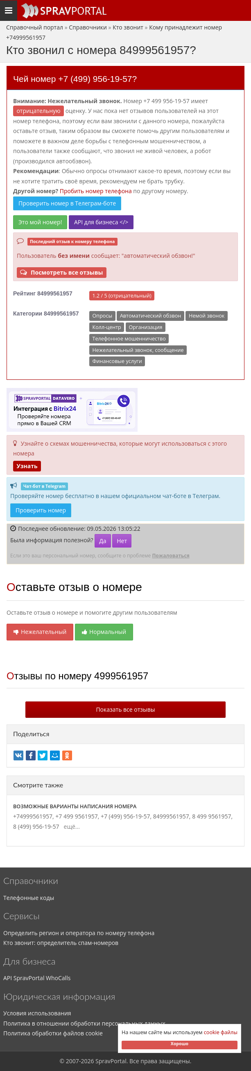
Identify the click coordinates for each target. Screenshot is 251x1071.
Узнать (26, 466)
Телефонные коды (28, 898)
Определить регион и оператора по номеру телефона (78, 933)
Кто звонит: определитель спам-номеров (60, 943)
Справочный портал (34, 27)
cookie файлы (220, 1032)
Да (102, 541)
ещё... (70, 826)
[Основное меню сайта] (63, 10)
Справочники (88, 27)
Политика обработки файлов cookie (53, 1033)
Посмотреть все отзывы (61, 272)
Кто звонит (128, 27)
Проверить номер (41, 510)
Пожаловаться (170, 555)
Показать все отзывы (125, 709)
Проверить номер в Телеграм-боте (67, 203)
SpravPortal (111, 1061)
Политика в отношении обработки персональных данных (84, 1023)
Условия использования (37, 1013)
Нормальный (104, 632)
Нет (122, 541)
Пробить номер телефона (96, 191)
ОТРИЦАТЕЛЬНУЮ (38, 111)
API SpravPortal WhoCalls (36, 978)
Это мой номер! (40, 222)
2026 (87, 1061)
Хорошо (179, 1043)
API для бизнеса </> (101, 222)
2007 (72, 1061)
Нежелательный (40, 632)
